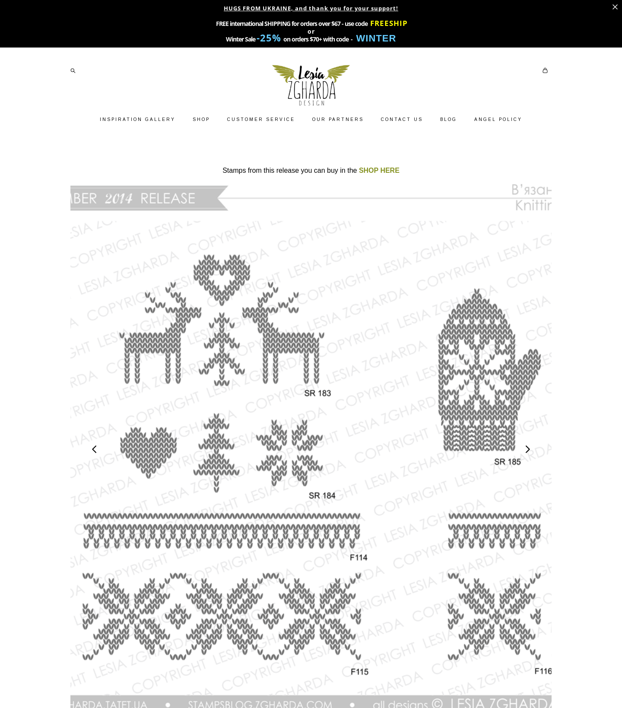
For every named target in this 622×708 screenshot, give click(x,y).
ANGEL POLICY (498, 119)
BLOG (448, 119)
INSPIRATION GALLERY (137, 119)
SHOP (201, 119)
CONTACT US (402, 119)
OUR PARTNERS (338, 119)
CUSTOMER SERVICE (261, 119)
